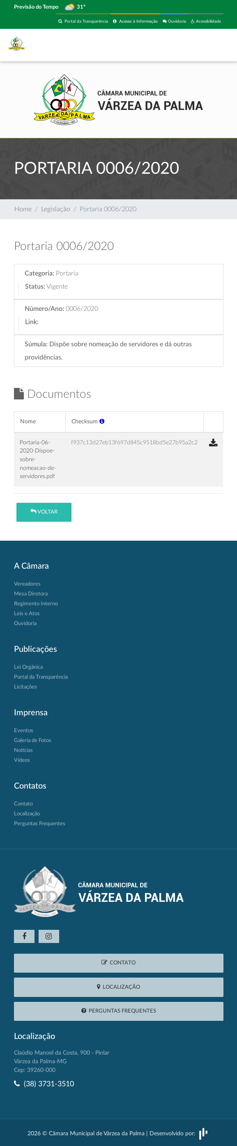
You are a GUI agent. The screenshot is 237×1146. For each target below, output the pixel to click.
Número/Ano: (44, 309)
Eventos (23, 730)
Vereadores (27, 584)
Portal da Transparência (83, 21)
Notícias (23, 750)
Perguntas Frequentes (39, 823)
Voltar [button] (44, 512)
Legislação (55, 209)
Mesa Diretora (31, 594)
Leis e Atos (27, 613)
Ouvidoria (174, 21)
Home (23, 209)
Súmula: (36, 344)
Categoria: (39, 273)
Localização (27, 814)
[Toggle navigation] (212, 45)
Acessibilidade (206, 21)
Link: (32, 322)
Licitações (25, 687)
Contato (23, 804)
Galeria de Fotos (32, 740)
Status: (35, 286)
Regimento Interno (36, 604)
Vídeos (22, 760)
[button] (101, 421)
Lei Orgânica (28, 667)
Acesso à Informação (135, 21)
